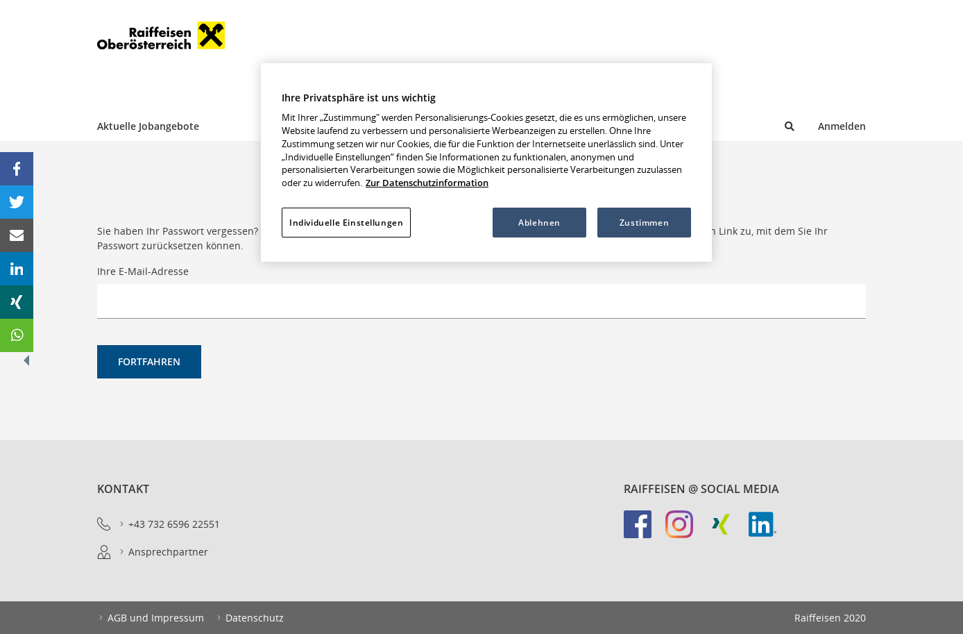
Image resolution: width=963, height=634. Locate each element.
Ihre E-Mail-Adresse (143, 271)
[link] (644, 531)
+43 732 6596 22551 (169, 524)
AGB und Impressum (150, 618)
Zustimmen (644, 222)
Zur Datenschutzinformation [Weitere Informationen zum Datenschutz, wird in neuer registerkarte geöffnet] (427, 183)
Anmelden (842, 126)
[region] (486, 162)
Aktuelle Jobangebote (148, 126)
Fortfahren (149, 361)
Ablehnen (539, 222)
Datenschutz (249, 618)
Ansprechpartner (163, 552)
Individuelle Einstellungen (346, 222)
